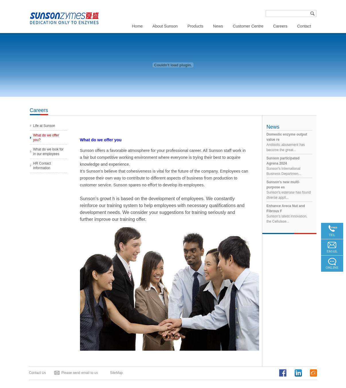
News (218, 26)
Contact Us (37, 373)
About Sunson (165, 26)
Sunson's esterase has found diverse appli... (289, 189)
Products (195, 26)
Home (137, 26)
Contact (304, 26)
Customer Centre (248, 26)
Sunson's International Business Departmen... (289, 166)
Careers (280, 26)
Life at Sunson (44, 126)
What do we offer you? (46, 137)
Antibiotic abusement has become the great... (289, 142)
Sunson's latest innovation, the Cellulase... (289, 213)
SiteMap (116, 373)
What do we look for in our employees (48, 151)
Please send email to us (79, 373)
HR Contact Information (42, 165)
